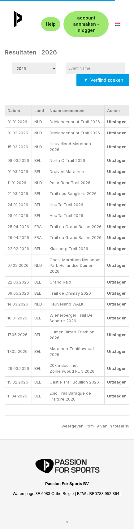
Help (51, 24)
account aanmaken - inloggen (86, 24)
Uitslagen (117, 121)
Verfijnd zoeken (103, 80)
